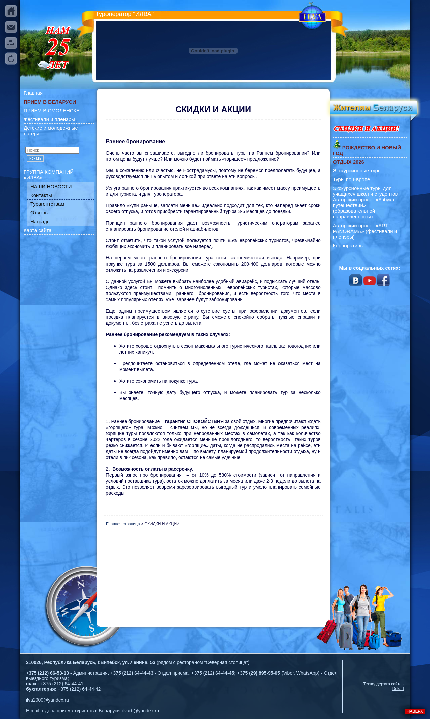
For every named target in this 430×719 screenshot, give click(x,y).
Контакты (41, 195)
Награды (40, 221)
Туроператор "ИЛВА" (125, 14)
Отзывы (39, 212)
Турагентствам (47, 204)
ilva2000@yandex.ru (47, 700)
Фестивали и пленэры (49, 119)
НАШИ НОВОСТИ (51, 186)
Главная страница (123, 524)
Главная (33, 93)
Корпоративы (348, 245)
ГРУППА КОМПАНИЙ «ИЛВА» (49, 175)
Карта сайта (38, 230)
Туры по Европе (351, 179)
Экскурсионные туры (357, 170)
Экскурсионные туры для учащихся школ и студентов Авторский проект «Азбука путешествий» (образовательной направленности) (365, 202)
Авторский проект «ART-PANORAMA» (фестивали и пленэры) (365, 231)
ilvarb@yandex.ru (140, 710)
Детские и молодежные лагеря (51, 130)
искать (35, 158)
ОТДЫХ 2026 (348, 162)
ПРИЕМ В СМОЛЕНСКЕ (52, 110)
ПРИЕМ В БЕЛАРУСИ (50, 102)
